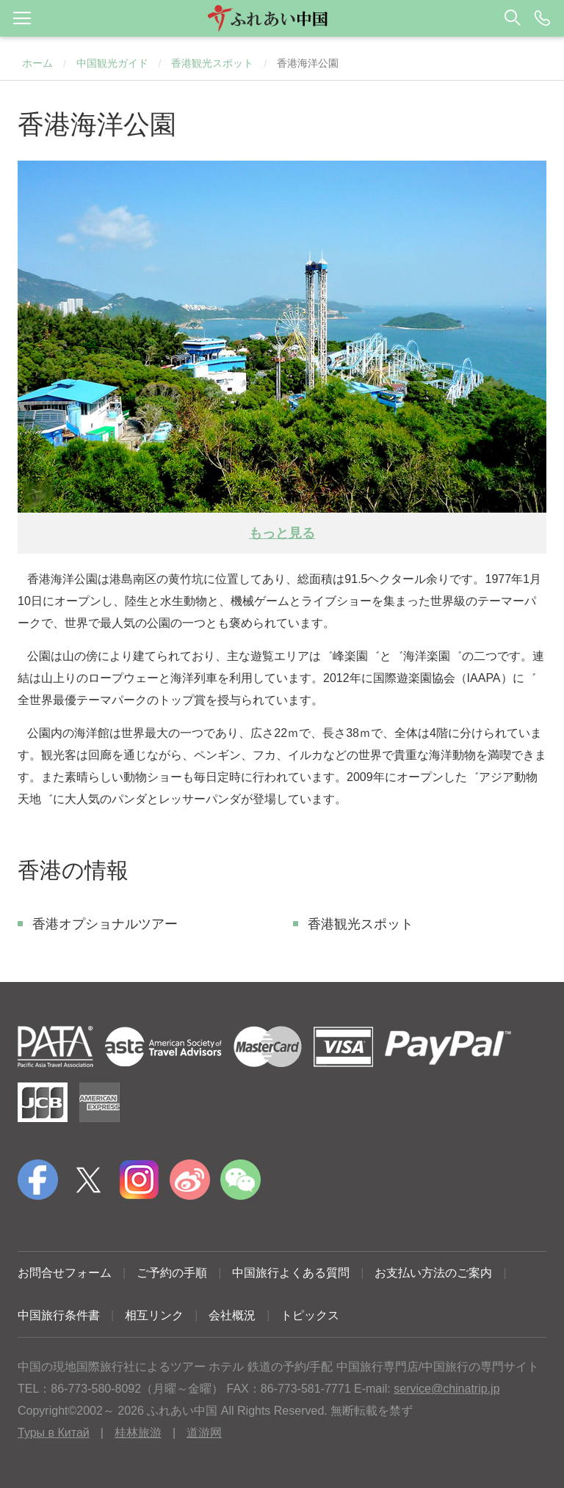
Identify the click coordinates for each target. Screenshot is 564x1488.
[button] (282, 18)
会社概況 (232, 1315)
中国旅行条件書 (59, 1315)
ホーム (37, 63)
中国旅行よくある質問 (291, 1273)
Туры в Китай (54, 1432)
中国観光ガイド (112, 63)
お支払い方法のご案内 (433, 1273)
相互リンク (154, 1315)
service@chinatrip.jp (446, 1388)
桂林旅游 (138, 1432)
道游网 (204, 1432)
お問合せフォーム (65, 1273)
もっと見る (282, 533)
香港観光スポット (212, 63)
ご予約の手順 (172, 1273)
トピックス (310, 1315)
